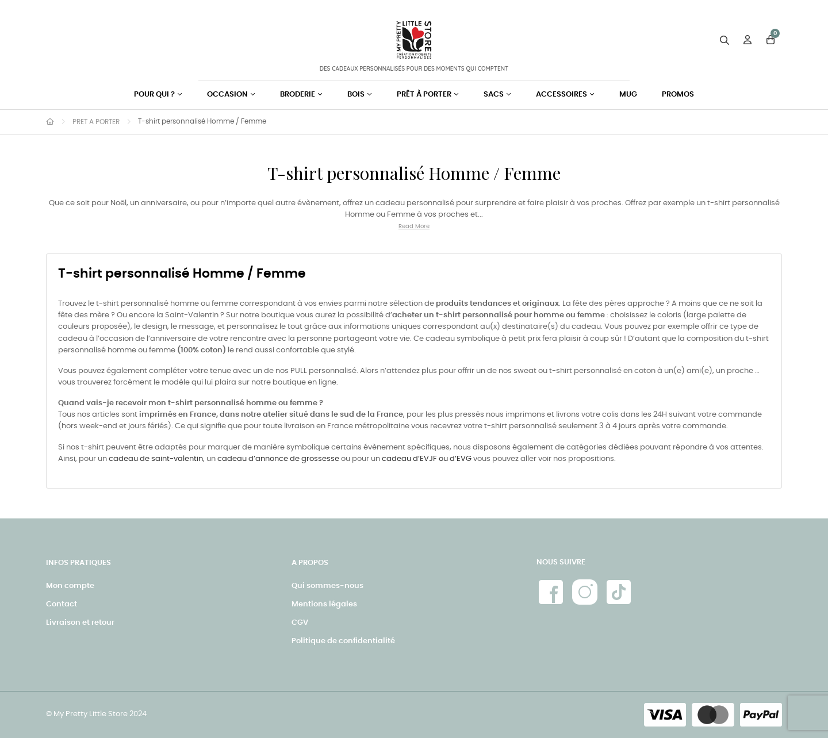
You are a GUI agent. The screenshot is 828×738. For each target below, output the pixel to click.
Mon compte (70, 586)
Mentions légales (324, 604)
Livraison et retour (80, 622)
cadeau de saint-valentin (156, 459)
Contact (61, 604)
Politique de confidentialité (343, 641)
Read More (414, 226)
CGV (300, 622)
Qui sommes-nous (327, 586)
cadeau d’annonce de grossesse (278, 459)
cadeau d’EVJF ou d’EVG (426, 459)
